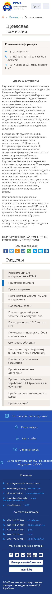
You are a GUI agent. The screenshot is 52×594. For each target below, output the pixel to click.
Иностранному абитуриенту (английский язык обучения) (26, 350)
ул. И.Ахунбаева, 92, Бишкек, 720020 (23, 483)
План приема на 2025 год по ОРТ (26, 324)
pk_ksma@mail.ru (19, 51)
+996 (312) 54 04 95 (26, 525)
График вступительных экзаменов (23, 361)
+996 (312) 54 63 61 (20, 534)
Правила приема (19, 289)
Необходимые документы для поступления (27, 297)
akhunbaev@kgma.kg (24, 488)
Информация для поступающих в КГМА (22, 274)
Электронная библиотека (26, 562)
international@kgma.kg (19, 499)
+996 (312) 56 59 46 (23, 520)
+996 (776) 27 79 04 (25, 539)
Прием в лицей (18, 403)
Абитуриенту (14, 17)
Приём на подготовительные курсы (27, 394)
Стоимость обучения (21, 342)
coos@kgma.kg (18, 505)
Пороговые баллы (20, 306)
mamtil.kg (26, 569)
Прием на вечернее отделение (21, 371)
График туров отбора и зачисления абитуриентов (25, 314)
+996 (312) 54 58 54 (19, 529)
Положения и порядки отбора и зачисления (27, 334)
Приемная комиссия (21, 283)
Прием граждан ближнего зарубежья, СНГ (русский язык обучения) (27, 383)
